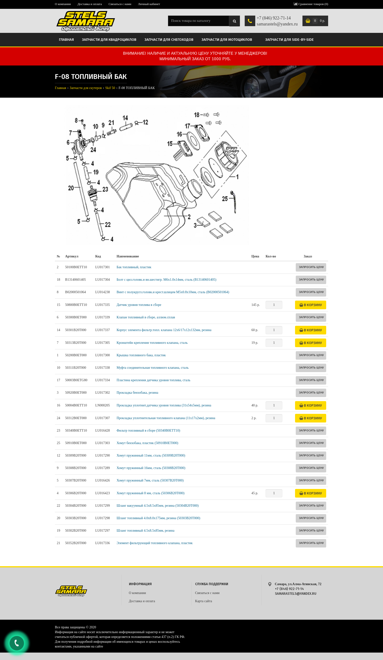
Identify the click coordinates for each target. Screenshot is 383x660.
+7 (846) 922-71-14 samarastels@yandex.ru (277, 21)
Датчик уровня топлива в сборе (138, 305)
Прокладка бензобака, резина (137, 392)
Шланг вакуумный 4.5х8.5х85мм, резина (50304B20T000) (157, 505)
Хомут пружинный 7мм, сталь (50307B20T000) (150, 480)
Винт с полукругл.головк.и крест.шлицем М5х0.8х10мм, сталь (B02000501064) (172, 292)
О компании (63, 4)
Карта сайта (203, 601)
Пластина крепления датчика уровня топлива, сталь (153, 380)
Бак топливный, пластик (133, 267)
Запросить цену (311, 266)
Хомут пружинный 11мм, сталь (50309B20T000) (150, 455)
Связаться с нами (120, 4)
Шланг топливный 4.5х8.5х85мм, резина (145, 530)
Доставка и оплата (89, 4)
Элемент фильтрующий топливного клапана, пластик (154, 543)
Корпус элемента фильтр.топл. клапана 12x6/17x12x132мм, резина (163, 330)
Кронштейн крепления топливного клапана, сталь (151, 343)
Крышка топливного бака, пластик (141, 355)
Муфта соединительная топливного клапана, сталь (152, 367)
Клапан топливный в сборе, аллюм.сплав (145, 317)
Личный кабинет (149, 4)
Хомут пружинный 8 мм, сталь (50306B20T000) (150, 493)
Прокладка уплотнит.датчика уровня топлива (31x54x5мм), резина (163, 405)
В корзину (310, 305)
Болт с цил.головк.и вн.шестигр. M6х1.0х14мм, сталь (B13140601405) (166, 279)
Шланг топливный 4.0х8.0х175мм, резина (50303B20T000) (158, 518)
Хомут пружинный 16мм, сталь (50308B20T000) (150, 468)
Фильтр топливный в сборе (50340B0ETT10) (148, 430)
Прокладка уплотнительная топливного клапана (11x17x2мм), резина (165, 418)
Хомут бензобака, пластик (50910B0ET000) (147, 443)
